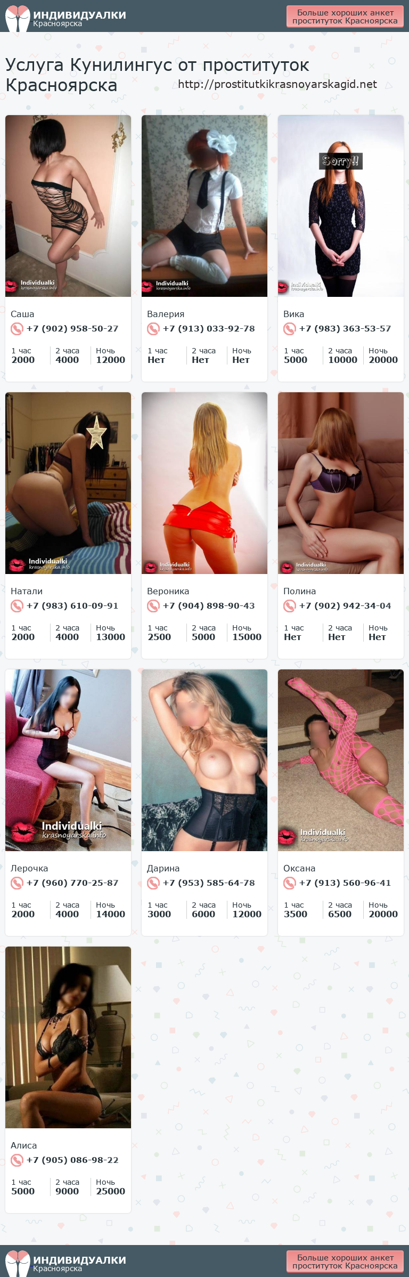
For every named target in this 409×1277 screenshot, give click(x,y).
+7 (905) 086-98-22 (65, 1160)
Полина (299, 591)
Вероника (168, 591)
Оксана (299, 868)
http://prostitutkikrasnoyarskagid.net (277, 83)
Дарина (163, 868)
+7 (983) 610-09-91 (65, 606)
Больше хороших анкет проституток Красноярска (345, 16)
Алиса (24, 1145)
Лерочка (29, 868)
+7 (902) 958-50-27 (65, 328)
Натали (27, 591)
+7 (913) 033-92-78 (201, 328)
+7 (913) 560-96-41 (337, 883)
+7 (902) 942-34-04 (337, 606)
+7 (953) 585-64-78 (201, 883)
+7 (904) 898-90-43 (201, 606)
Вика (294, 314)
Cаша (23, 314)
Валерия (166, 314)
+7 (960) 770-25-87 (65, 883)
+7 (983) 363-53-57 (337, 328)
